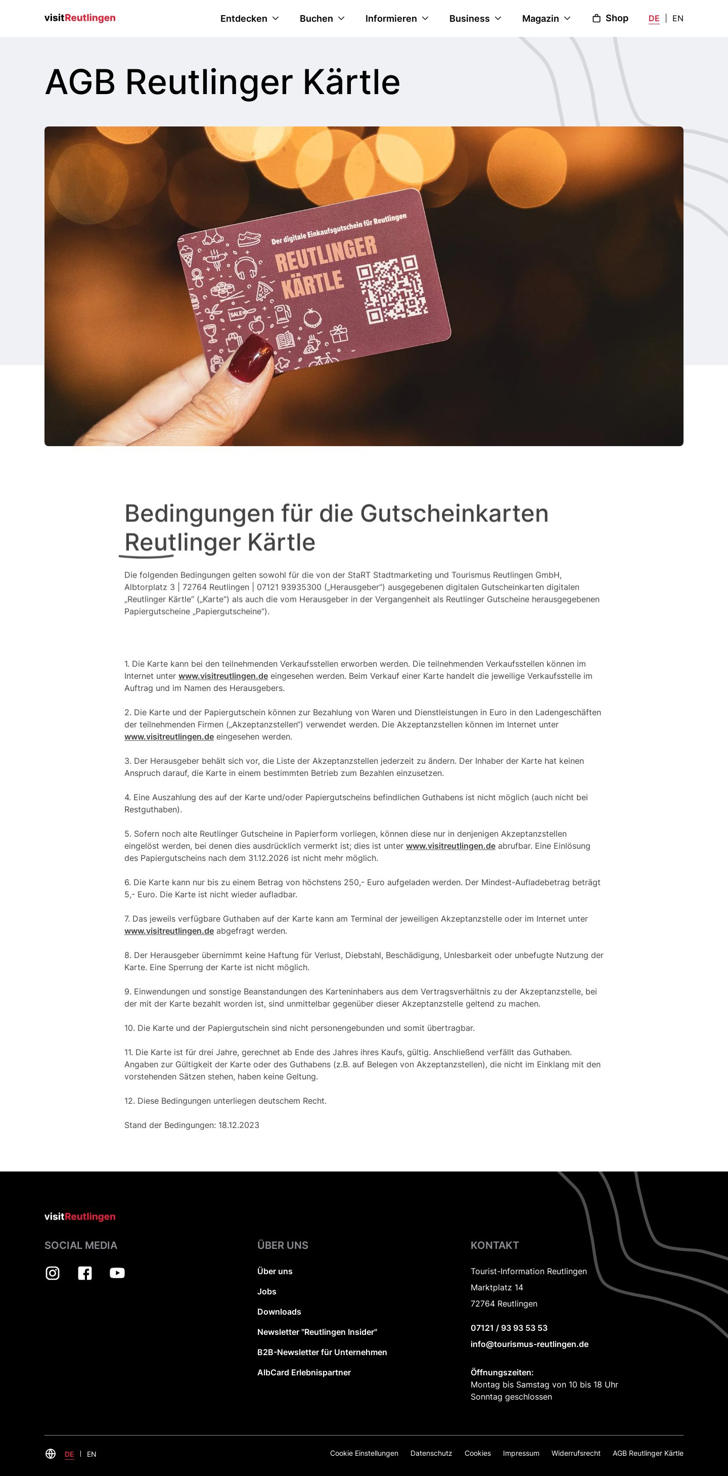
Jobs (267, 1291)
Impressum (521, 1453)
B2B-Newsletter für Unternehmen (322, 1352)
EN (678, 18)
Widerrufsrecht (576, 1453)
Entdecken (243, 18)
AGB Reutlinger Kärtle (648, 1453)
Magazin (540, 18)
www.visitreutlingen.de (223, 694)
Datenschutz (431, 1453)
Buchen (316, 18)
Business (469, 18)
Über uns (275, 1271)
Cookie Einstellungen (364, 1453)
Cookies (478, 1453)
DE (654, 18)
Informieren (391, 18)
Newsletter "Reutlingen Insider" (317, 1332)
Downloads (279, 1312)
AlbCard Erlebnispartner (304, 1372)
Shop (610, 18)
